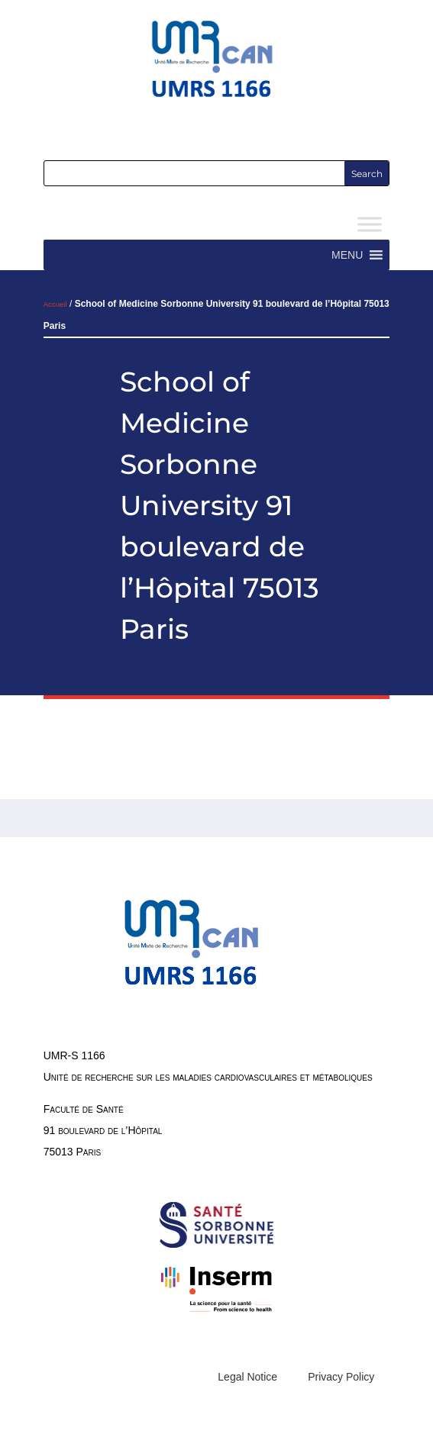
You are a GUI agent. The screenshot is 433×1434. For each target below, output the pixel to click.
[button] (347, 255)
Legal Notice (247, 1377)
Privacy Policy (341, 1377)
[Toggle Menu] (369, 225)
